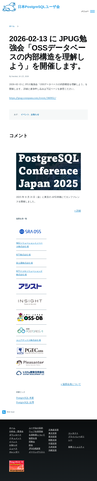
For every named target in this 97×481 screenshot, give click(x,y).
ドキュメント (15, 438)
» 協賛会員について (71, 384)
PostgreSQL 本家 (25, 397)
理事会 (32, 442)
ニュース (13, 448)
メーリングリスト (37, 452)
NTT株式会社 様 (23, 255)
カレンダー (14, 452)
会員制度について (37, 435)
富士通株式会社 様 (24, 263)
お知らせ (35, 114)
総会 (31, 445)
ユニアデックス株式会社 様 (28, 340)
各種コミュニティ (76, 447)
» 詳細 (77, 210)
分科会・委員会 (16, 431)
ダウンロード (15, 435)
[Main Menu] (87, 11)
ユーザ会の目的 (36, 428)
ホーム (12, 26)
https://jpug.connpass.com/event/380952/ (32, 97)
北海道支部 (53, 430)
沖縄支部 (52, 450)
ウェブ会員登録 (36, 431)
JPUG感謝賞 (34, 448)
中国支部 (52, 443)
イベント (25, 114)
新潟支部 (52, 437)
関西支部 (52, 440)
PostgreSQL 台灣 (25, 402)
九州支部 (52, 447)
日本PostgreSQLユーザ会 (39, 7)
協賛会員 (33, 438)
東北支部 (52, 433)
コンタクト (73, 433)
